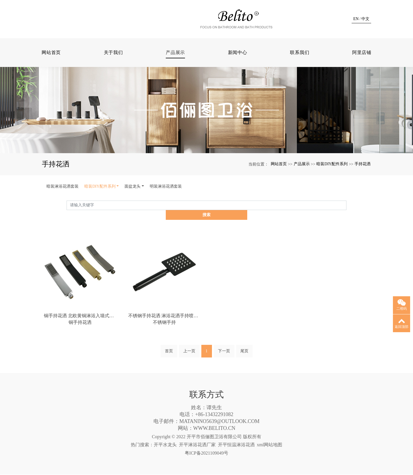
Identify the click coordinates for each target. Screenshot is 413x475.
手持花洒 (362, 173)
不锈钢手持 (164, 322)
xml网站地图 (270, 445)
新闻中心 (237, 61)
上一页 (189, 351)
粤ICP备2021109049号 (206, 453)
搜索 (346, 215)
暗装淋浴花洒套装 (62, 196)
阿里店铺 (361, 61)
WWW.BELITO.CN (214, 429)
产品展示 (175, 61)
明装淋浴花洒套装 (166, 196)
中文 (365, 24)
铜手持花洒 (80, 322)
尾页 (244, 351)
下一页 (224, 351)
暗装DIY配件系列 (332, 173)
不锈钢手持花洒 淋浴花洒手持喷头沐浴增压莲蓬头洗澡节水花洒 (164, 315)
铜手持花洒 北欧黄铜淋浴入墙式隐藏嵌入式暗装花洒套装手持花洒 (80, 315)
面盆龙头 (132, 196)
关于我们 (113, 61)
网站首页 (51, 61)
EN (356, 24)
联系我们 (299, 61)
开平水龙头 (165, 445)
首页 (169, 351)
